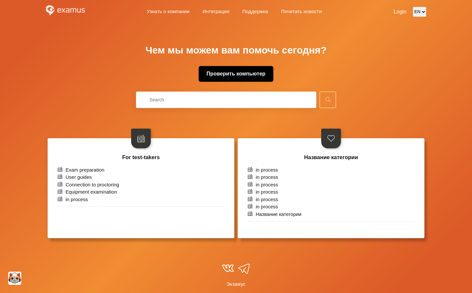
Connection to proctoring (92, 184)
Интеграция (216, 11)
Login (400, 11)
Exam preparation (85, 170)
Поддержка (255, 11)
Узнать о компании (168, 11)
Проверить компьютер (236, 73)
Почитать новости (301, 11)
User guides (79, 177)
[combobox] (226, 100)
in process (77, 199)
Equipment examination (91, 192)
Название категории (331, 157)
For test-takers (141, 157)
